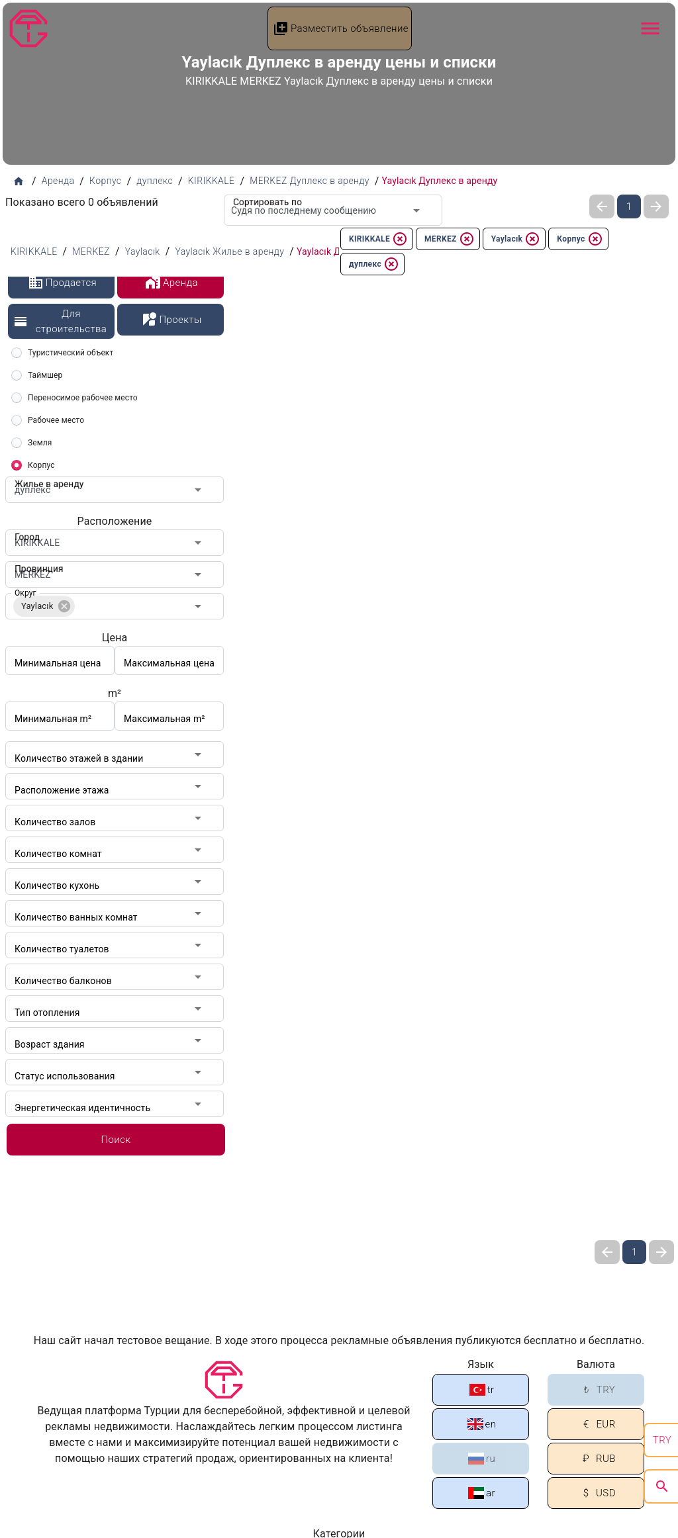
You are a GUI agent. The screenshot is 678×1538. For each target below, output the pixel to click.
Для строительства (60, 321)
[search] (662, 1486)
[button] (44, 606)
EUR (596, 1424)
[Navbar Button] (650, 28)
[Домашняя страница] (18, 181)
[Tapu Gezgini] (28, 28)
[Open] (416, 210)
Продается (62, 283)
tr (482, 1390)
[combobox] (333, 210)
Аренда (171, 283)
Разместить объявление (341, 28)
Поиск (115, 1140)
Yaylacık (516, 239)
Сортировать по (263, 194)
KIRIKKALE (378, 239)
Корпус (580, 239)
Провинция (36, 561)
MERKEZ (449, 239)
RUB (597, 1459)
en (482, 1424)
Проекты (171, 320)
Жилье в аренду (45, 476)
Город (25, 529)
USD (597, 1493)
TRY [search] (662, 1440)
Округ (25, 593)
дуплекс (374, 264)
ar (481, 1493)
